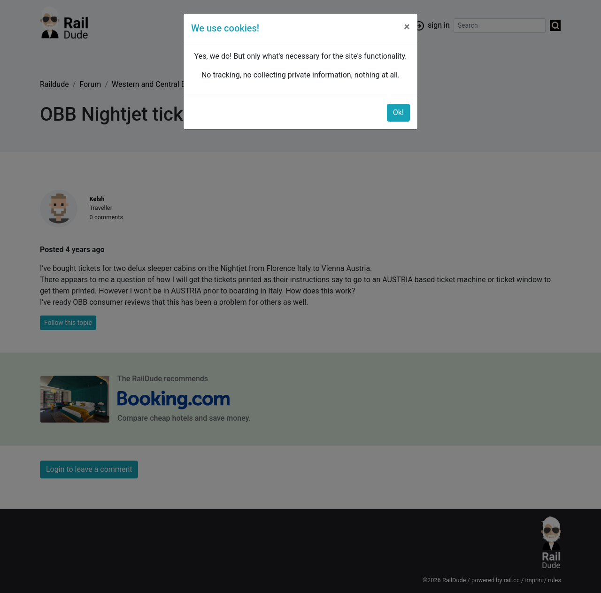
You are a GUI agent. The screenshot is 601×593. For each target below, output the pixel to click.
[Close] (406, 27)
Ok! (398, 112)
